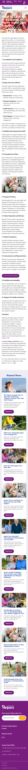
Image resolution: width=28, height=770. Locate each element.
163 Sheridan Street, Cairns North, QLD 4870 (15, 748)
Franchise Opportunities (9, 2)
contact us (9, 363)
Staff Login (4, 2)
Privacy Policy (4, 763)
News (15, 1)
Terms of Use (4, 765)
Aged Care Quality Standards (10, 67)
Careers (20, 1)
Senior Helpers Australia (11, 341)
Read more (9, 411)
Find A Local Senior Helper (11, 275)
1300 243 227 (24, 3)
